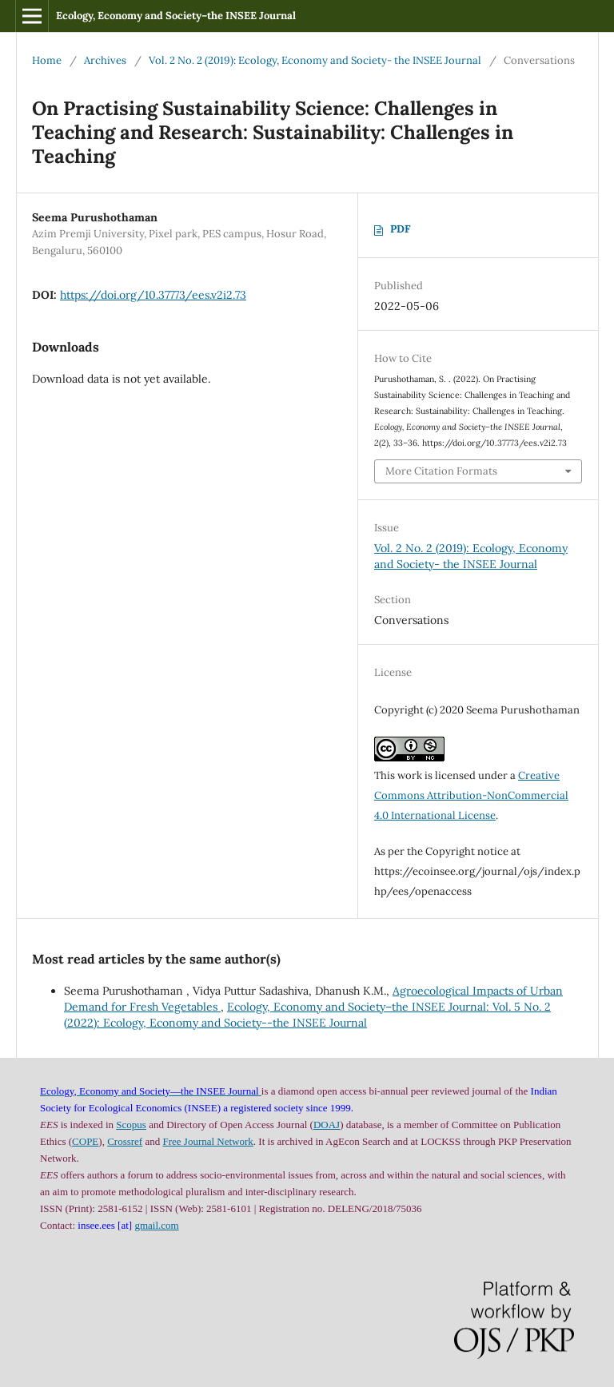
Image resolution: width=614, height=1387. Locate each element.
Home (47, 60)
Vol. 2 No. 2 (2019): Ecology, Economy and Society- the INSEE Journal (315, 60)
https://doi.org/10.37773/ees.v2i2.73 (153, 295)
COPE (85, 1141)
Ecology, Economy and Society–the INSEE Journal (176, 15)
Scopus (131, 1125)
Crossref (124, 1141)
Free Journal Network (207, 1141)
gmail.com (156, 1225)
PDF (400, 229)
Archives (105, 60)
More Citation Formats (441, 471)
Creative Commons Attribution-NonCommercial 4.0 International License (471, 795)
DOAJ (326, 1125)
